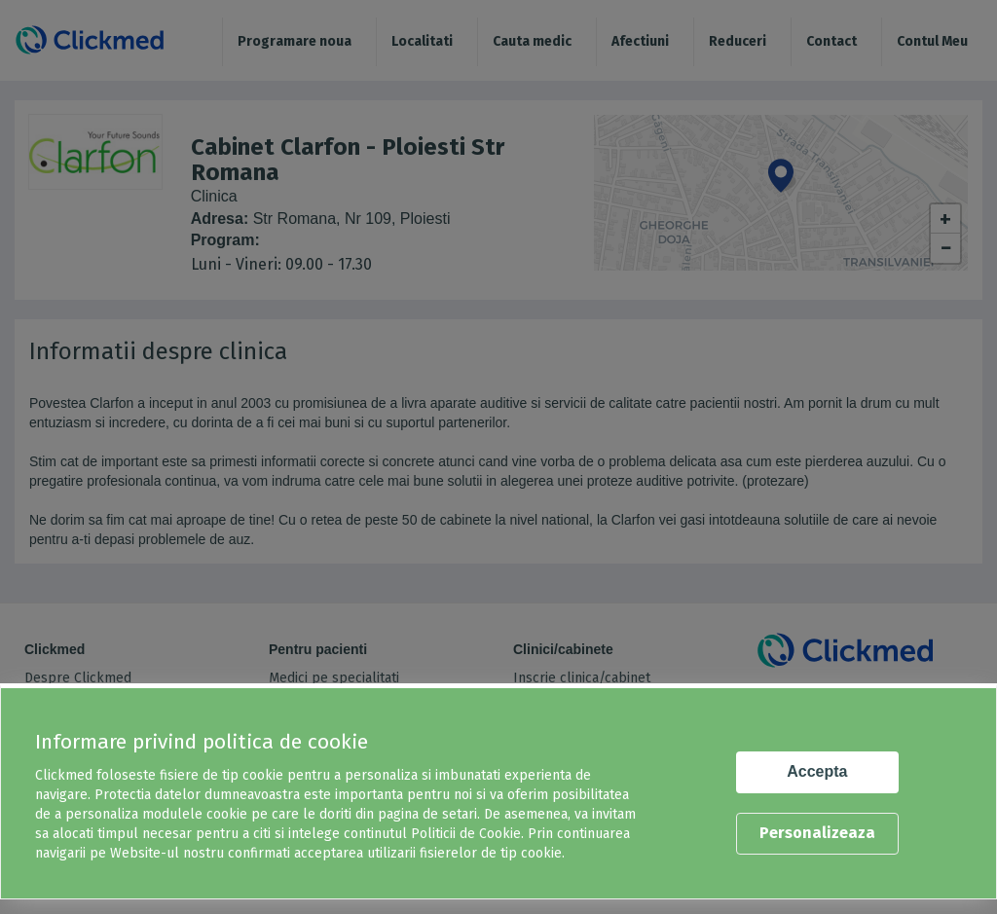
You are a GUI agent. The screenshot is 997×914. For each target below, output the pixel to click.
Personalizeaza (817, 832)
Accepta (817, 771)
